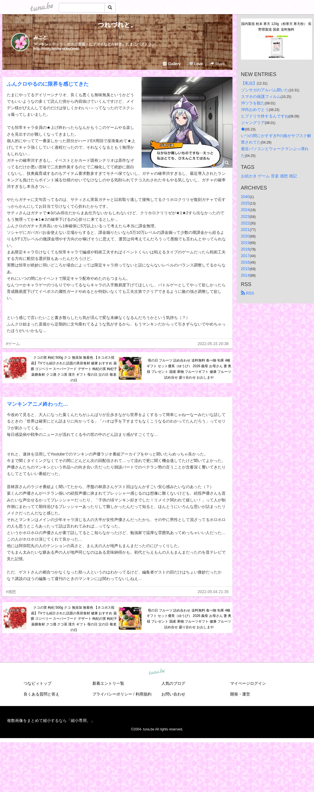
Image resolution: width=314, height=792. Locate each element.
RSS (247, 293)
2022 (245, 223)
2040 (245, 196)
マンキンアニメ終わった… (37, 404)
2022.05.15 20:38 (213, 343)
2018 (245, 249)
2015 (245, 268)
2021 (245, 229)
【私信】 (249, 83)
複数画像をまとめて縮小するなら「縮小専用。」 (51, 720)
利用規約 (143, 694)
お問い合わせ (173, 694)
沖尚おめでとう (255, 109)
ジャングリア (253, 122)
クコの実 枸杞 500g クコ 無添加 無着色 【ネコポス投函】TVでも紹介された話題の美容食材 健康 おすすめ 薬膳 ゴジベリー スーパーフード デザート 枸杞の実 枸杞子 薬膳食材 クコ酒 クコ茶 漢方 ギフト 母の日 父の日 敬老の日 (74, 369)
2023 (245, 216)
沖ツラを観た (253, 103)
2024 (245, 209)
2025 (245, 203)
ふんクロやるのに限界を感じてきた (48, 84)
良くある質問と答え (41, 694)
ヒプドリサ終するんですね (265, 116)
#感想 (11, 591)
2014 (245, 275)
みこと (40, 37)
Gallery (171, 64)
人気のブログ (173, 683)
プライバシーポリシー (112, 694)
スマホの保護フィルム (261, 96)
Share (217, 64)
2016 (245, 262)
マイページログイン (248, 683)
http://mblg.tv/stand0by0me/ (56, 49)
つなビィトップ (37, 683)
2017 (245, 255)
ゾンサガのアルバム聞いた (265, 90)
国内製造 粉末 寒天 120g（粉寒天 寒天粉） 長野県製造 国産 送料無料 (276, 26)
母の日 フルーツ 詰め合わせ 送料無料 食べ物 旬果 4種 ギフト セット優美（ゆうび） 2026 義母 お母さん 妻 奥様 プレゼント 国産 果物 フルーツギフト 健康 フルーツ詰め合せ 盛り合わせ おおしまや (189, 368)
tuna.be (157, 672)
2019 (245, 242)
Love (196, 64)
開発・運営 (240, 694)
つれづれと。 (117, 24)
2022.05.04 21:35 (213, 591)
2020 (245, 236)
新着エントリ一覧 (108, 683)
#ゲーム (13, 343)
